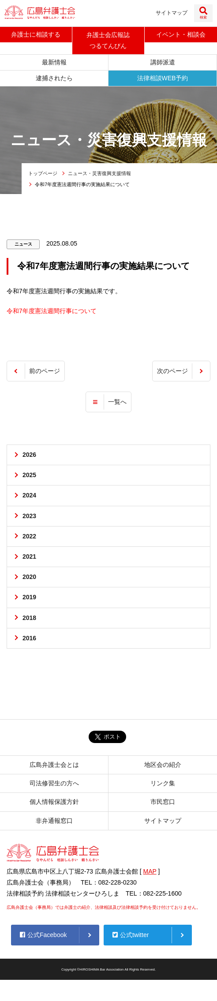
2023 (29, 515)
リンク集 (162, 783)
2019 (29, 597)
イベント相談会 (181, 34)
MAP (150, 871)
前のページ (44, 370)
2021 (29, 556)
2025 (29, 474)
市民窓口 (162, 801)
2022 (29, 536)
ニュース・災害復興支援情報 (99, 173)
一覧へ (117, 401)
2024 (29, 495)
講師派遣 (162, 62)
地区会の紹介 (162, 764)
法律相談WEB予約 (162, 78)
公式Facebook (43, 934)
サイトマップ (171, 13)
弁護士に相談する (35, 34)
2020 (29, 576)
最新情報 (54, 62)
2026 (29, 454)
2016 (29, 638)
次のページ (172, 370)
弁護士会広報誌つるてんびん (108, 40)
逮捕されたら (54, 78)
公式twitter (130, 934)
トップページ (42, 173)
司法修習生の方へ (54, 783)
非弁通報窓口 (54, 820)
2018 (29, 617)
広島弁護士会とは (54, 764)
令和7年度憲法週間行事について (52, 310)
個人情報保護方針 (54, 801)
